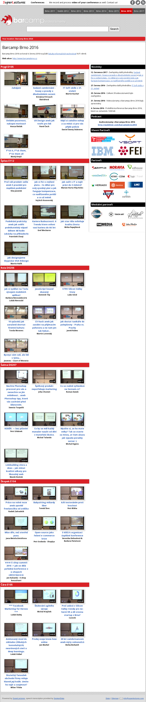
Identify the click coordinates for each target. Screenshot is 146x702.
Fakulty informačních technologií (62, 53)
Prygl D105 (7, 66)
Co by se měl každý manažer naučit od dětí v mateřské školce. (44, 431)
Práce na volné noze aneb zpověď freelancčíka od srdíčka (16, 505)
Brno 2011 (50, 11)
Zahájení (16, 87)
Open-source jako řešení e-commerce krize (44, 535)
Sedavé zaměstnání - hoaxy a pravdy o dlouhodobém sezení (115, 73)
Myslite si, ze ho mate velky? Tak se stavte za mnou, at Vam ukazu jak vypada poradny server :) (72, 434)
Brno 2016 (126, 11)
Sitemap (114, 698)
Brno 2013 (89, 11)
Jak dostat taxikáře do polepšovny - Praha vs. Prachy (72, 324)
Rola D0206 (7, 267)
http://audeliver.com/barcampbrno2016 (117, 124)
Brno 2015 (114, 11)
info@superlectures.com (133, 698)
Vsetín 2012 (63, 11)
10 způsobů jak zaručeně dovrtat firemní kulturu (16, 324)
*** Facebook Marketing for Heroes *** (16, 608)
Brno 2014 (101, 11)
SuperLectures (19, 698)
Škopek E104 (8, 481)
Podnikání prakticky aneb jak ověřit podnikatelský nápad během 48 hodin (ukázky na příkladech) (16, 227)
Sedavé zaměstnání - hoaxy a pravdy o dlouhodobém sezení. (44, 90)
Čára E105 (7, 584)
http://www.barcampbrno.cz (25, 58)
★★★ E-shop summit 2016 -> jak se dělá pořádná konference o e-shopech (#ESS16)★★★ (16, 568)
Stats (108, 698)
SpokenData (59, 698)
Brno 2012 (76, 11)
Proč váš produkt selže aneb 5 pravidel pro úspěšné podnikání (16, 184)
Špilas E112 (7, 160)
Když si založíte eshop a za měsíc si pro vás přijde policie (72, 123)
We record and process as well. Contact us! (83, 2)
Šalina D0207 (8, 365)
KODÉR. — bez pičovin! (16, 428)
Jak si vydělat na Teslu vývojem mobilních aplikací (16, 291)
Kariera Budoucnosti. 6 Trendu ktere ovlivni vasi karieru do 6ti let (44, 224)
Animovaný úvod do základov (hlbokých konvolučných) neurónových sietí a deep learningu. (16, 645)
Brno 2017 (139, 11)
